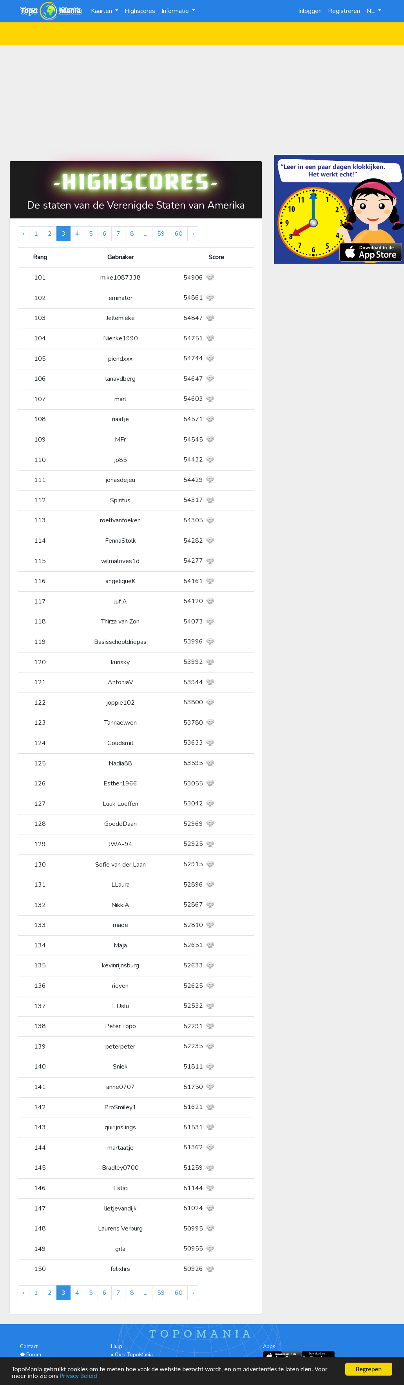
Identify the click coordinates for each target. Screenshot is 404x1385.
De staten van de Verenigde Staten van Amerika (136, 205)
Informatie (175, 11)
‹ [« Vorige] (23, 233)
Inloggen (310, 11)
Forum (30, 1354)
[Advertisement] (202, 99)
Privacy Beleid (78, 1376)
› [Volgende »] (193, 233)
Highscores (140, 11)
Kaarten (102, 11)
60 (179, 233)
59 (161, 233)
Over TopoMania (134, 1354)
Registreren (344, 11)
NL (371, 11)
